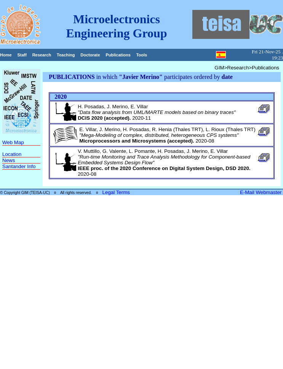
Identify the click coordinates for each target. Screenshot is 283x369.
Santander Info (18, 166)
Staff (21, 55)
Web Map (13, 142)
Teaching (66, 55)
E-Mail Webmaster (261, 192)
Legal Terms (116, 192)
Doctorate (90, 55)
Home (6, 55)
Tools (141, 55)
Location (11, 154)
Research (41, 55)
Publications (118, 55)
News (8, 160)
